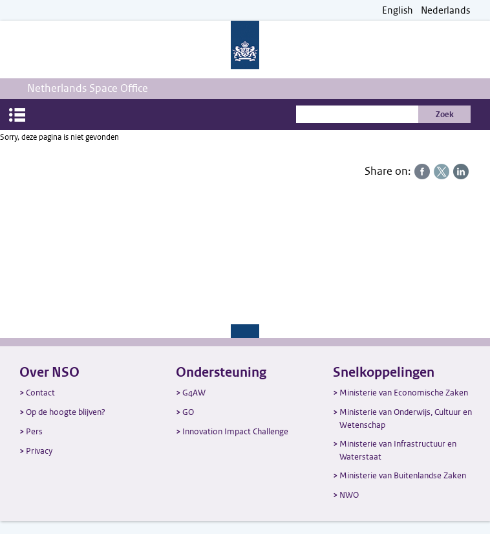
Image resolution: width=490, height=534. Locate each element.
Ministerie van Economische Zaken (403, 392)
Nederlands (445, 11)
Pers (34, 431)
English (397, 11)
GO (188, 411)
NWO (349, 494)
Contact (40, 392)
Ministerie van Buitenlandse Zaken (402, 475)
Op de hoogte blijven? (65, 411)
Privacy (39, 450)
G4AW (194, 392)
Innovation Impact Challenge (235, 431)
